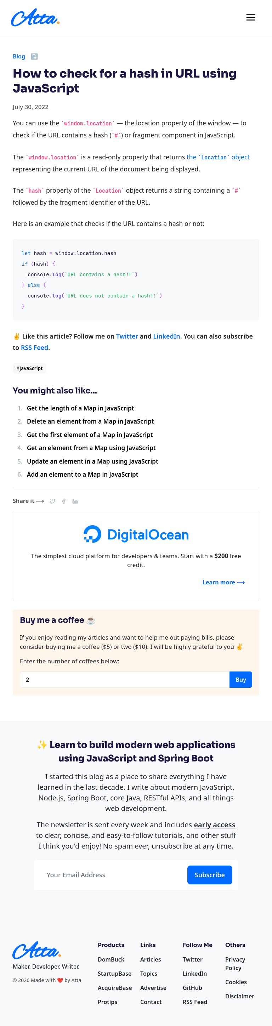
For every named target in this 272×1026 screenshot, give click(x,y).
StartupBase (114, 973)
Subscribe (210, 875)
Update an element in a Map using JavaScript (92, 461)
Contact (151, 1002)
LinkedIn (166, 336)
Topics (148, 973)
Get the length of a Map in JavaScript (80, 408)
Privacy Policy (235, 964)
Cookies (236, 982)
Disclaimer (239, 996)
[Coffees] (125, 679)
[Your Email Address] (109, 875)
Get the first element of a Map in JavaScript (90, 435)
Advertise (153, 988)
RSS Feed (34, 347)
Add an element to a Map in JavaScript (82, 474)
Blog (19, 56)
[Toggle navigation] (251, 17)
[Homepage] (35, 17)
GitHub (192, 988)
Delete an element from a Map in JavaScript (90, 421)
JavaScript (29, 368)
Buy (241, 680)
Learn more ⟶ (224, 582)
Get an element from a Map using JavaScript (91, 448)
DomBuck (111, 959)
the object (218, 157)
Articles (150, 959)
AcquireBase (115, 988)
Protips (107, 1002)
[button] (52, 501)
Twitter (127, 336)
